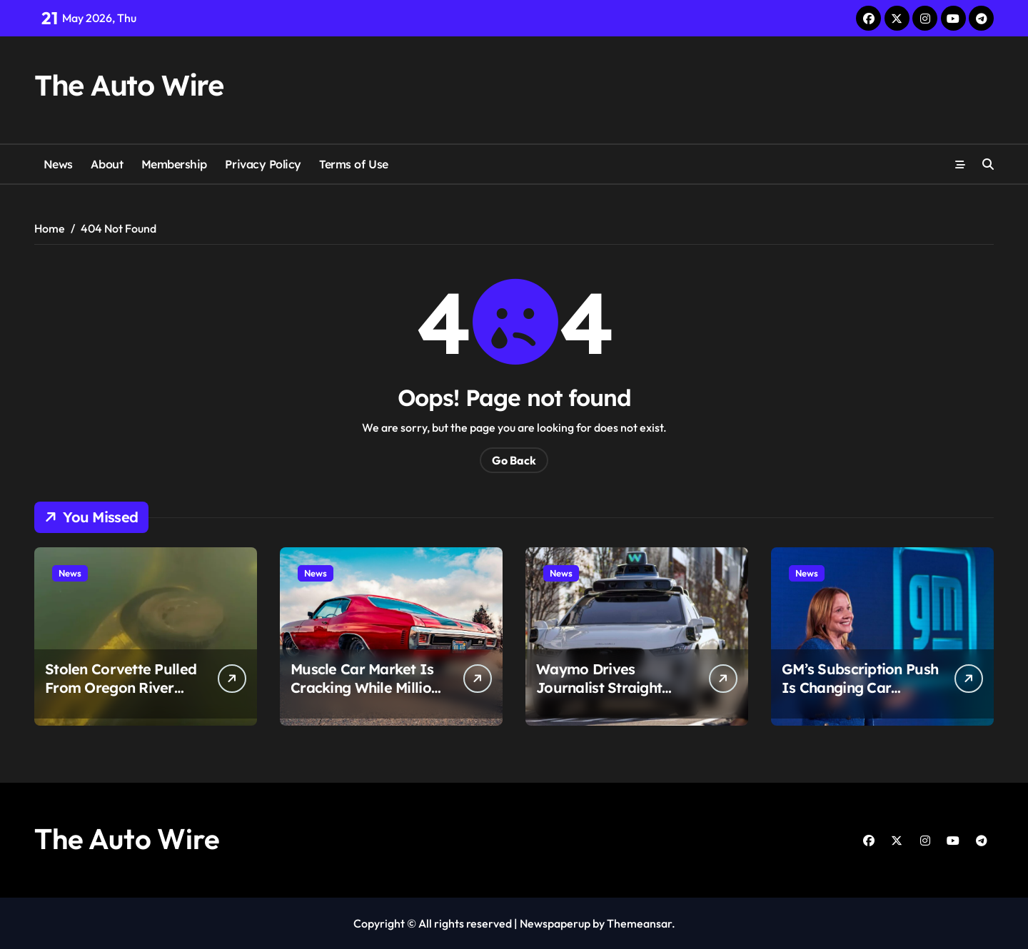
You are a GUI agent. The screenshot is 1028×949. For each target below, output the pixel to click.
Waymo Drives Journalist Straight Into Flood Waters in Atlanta (605, 697)
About (107, 164)
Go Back (514, 460)
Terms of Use (353, 164)
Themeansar (639, 923)
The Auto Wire (128, 85)
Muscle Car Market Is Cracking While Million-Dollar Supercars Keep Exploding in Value (368, 697)
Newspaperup (555, 923)
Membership (174, 164)
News (58, 164)
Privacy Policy (263, 164)
